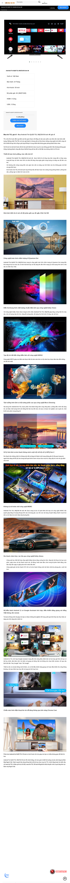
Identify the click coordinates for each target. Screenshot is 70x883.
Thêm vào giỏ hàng (19, 120)
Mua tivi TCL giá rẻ (10, 134)
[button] (2, 2)
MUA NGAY (63, 7)
